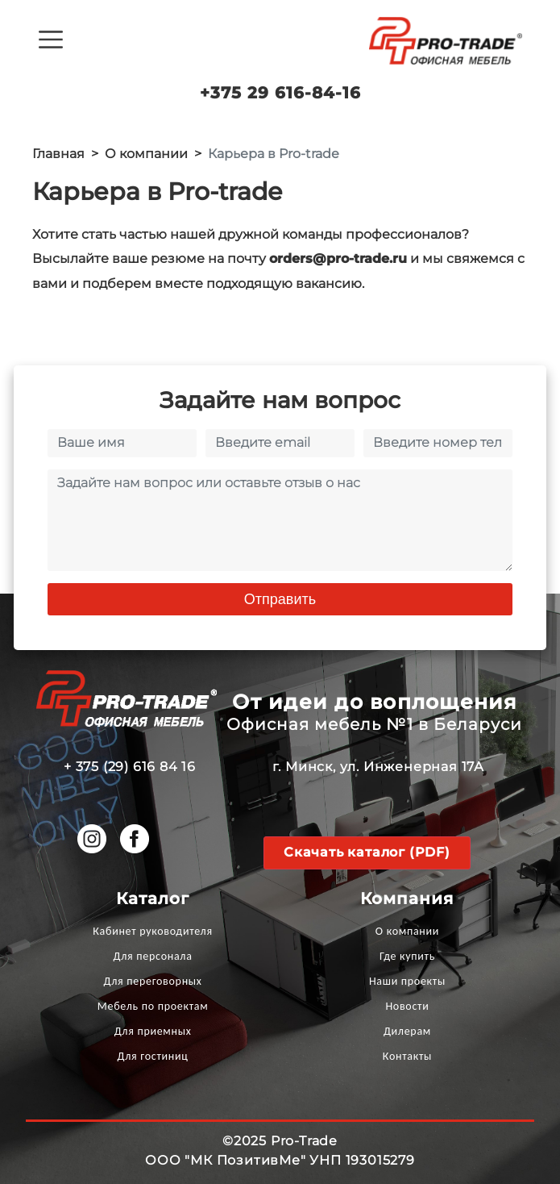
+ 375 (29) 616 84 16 (130, 766)
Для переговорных (153, 981)
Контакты (407, 1056)
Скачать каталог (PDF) (367, 852)
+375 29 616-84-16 (280, 92)
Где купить (407, 956)
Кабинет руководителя (152, 931)
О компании (407, 931)
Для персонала (153, 956)
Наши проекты (407, 981)
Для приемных (153, 1031)
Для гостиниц (153, 1056)
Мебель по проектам (153, 1006)
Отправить (280, 599)
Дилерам (407, 1031)
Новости (407, 1006)
